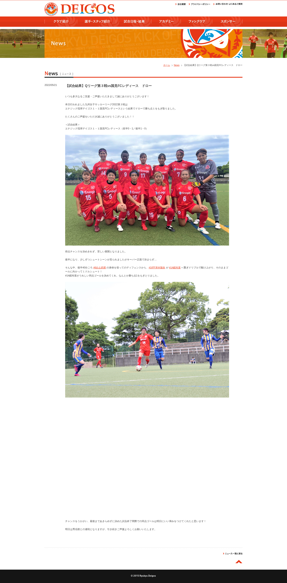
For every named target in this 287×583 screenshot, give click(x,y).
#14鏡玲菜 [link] (175, 267)
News (177, 65)
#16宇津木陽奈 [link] (157, 267)
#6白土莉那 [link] (99, 267)
